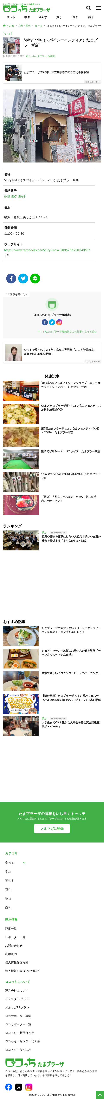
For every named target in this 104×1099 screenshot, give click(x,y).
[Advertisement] (52, 582)
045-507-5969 (15, 196)
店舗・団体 (24, 25)
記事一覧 (11, 928)
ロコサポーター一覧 (18, 1024)
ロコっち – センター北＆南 (22, 1041)
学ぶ (27, 17)
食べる (11, 17)
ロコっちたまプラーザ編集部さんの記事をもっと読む (67, 331)
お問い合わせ (13, 945)
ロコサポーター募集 (18, 1016)
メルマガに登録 (52, 828)
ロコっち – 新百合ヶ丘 (19, 1032)
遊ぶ (75, 17)
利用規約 (11, 954)
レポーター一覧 (15, 937)
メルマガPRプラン (17, 1007)
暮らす (43, 17)
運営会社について (16, 990)
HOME (10, 25)
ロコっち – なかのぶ (18, 1049)
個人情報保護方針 (16, 962)
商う (90, 17)
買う (59, 17)
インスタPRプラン (17, 999)
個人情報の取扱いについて (22, 971)
